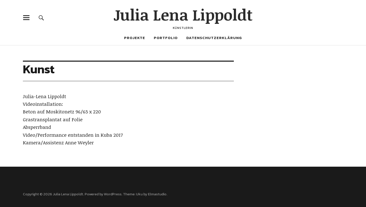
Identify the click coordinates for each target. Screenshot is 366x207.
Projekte (134, 38)
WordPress (112, 194)
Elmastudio (157, 194)
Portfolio (166, 38)
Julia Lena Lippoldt (183, 14)
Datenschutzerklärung (214, 38)
